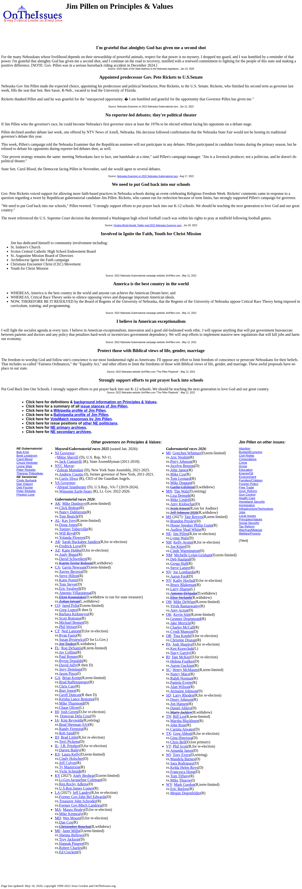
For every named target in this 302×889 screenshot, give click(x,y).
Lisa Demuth (180, 495)
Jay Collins (67, 652)
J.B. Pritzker (69, 746)
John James (179, 470)
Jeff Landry (81, 793)
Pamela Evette (181, 683)
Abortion (244, 448)
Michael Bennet (71, 623)
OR (168, 636)
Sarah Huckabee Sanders (81, 542)
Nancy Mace (179, 674)
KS (57, 754)
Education (246, 470)
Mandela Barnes (182, 759)
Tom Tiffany (179, 776)
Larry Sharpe (180, 589)
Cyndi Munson (181, 632)
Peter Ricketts (26, 470)
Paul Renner (68, 657)
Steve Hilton (68, 576)
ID (57, 737)
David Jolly (68, 665)
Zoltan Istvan (69, 601)
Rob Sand (66, 733)
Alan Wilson (179, 687)
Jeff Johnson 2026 (184, 512)
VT (168, 746)
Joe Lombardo (184, 572)
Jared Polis (70, 606)
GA (57, 678)
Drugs (243, 466)
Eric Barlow (179, 789)
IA (57, 720)
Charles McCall (182, 627)
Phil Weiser (68, 627)
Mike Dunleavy (74, 504)
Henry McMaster (186, 670)
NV (168, 572)
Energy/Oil (246, 473)
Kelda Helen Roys (184, 768)
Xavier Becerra (70, 572)
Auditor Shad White (185, 529)
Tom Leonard (180, 478)
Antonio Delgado (183, 593)
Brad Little (69, 737)
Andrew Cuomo (71, 474)
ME (57, 831)
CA (57, 567)
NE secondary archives (70, 432)
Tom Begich (68, 516)
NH (169, 542)
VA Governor (65, 483)
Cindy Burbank (27, 480)
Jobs (242, 512)
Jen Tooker (67, 644)
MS (169, 517)
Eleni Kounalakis (72, 597)
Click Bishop (69, 508)
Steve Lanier (179, 568)
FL (57, 648)
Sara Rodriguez (182, 763)
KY (57, 776)
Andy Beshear (83, 776)
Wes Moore (71, 818)
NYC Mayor (64, 466)
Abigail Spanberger (71, 487)
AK (57, 504)
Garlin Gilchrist (182, 487)
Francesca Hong (182, 772)
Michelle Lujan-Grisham (193, 555)
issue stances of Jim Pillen (103, 406)
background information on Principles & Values (115, 402)
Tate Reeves (193, 517)
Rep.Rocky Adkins (73, 784)
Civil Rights (246, 455)
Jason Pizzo (68, 674)
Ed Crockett (68, 852)
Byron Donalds (70, 661)
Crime (243, 462)
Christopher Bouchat (75, 827)
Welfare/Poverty (250, 533)
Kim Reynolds (72, 720)
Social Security (249, 523)
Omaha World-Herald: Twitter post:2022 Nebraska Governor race (147, 225)
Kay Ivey (69, 521)
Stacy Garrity (180, 653)
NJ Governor (64, 453)
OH (169, 602)
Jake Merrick (180, 623)
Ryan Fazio (67, 635)
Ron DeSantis (71, 648)
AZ (57, 550)
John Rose (178, 725)
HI (57, 712)
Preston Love (26, 494)
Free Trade (246, 487)
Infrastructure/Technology (256, 508)
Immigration (247, 505)
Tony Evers (181, 755)
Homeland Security (252, 501)
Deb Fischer (25, 487)
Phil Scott (180, 746)
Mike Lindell (180, 500)
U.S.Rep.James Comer (76, 788)
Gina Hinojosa (181, 738)
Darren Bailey (69, 750)
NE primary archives (68, 427)
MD (58, 818)
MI (168, 453)
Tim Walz (181, 491)
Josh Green (69, 712)
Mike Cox (177, 474)
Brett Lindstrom (27, 455)
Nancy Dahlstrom (72, 512)
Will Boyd (67, 533)
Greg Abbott (182, 734)
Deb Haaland (180, 559)
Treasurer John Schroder (77, 801)
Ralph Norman (181, 678)
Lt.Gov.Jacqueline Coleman (80, 780)
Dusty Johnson (181, 700)
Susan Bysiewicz (72, 640)
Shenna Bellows (71, 835)
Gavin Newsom (74, 567)
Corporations (247, 459)
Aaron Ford (179, 576)
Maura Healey (73, 810)
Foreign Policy (248, 484)
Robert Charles (70, 848)
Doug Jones (68, 525)
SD (168, 695)
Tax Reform (247, 526)
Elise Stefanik (180, 598)
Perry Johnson (181, 461)
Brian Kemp (71, 678)
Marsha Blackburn (184, 721)
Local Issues (247, 516)
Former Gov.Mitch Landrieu (80, 805)
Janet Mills (71, 831)
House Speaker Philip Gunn (191, 525)
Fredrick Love (70, 546)
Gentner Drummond (185, 619)
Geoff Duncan (70, 695)
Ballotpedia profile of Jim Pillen (81, 415)
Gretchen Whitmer (187, 453)
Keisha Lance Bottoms (76, 699)
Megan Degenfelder (185, 793)
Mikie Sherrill (67, 457)
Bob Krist (23, 452)
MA (58, 810)
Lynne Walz (24, 466)
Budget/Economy (250, 452)
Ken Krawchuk (181, 649)
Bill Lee (179, 717)
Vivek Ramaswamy (185, 606)
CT (57, 631)
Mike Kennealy (71, 814)
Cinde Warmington (184, 551)
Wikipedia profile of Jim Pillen (80, 410)
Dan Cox (66, 822)
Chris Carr (67, 686)
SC (168, 670)
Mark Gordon (184, 785)
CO (57, 606)
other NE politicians (100, 423)
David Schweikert (72, 559)
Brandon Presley (182, 521)
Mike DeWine (184, 602)
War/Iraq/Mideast (250, 530)
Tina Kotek (181, 636)
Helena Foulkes (182, 661)
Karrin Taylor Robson (75, 563)
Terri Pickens (69, 742)
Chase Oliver (69, 708)
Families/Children (251, 480)
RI (168, 657)
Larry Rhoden (183, 695)
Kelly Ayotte (183, 542)
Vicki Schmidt (70, 771)
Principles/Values (250, 519)
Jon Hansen (179, 704)
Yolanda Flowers (72, 538)
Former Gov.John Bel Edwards (82, 797)
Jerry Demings (70, 669)
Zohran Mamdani (70, 470)
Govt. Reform (248, 491)
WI (168, 755)
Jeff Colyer (67, 763)
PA (168, 644)
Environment (247, 477)
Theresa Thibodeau (30, 473)
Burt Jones (67, 691)
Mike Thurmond (71, 703)
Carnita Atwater (182, 729)
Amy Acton (179, 610)
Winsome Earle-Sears (75, 491)
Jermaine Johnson (183, 691)
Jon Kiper (177, 546)
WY (169, 785)
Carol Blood (25, 459)
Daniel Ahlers (180, 708)
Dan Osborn (25, 484)
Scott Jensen (179, 508)
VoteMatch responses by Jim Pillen (81, 419)
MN (169, 491)
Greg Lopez (68, 610)
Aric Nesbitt (179, 457)
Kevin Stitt (181, 615)
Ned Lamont (70, 631)
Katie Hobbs (71, 550)
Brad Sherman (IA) (73, 725)
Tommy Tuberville (73, 529)
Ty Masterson (69, 767)
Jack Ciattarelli (70, 461)
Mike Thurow (180, 780)
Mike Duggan (180, 483)
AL (57, 521)
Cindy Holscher (71, 759)
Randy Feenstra (71, 729)
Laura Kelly (71, 754)
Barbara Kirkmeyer (73, 614)
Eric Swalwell (69, 589)
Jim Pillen (180, 534)
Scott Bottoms (70, 618)
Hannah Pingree (71, 844)
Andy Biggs (68, 555)
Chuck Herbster (27, 462)
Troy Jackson (69, 839)
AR (57, 542)
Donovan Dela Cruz (75, 716)
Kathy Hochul (183, 580)
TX (168, 734)
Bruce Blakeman (183, 585)
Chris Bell (178, 742)
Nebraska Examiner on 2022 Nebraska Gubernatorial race (147, 176)
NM (169, 555)
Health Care (247, 498)
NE (168, 534)
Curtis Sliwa (68, 478)
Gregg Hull (178, 563)
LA (57, 793)
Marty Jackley (181, 712)
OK (169, 615)
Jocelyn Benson (182, 466)
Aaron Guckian (181, 666)
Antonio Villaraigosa (75, 593)
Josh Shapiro (182, 644)
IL (56, 746)
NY (168, 580)
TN (168, 717)
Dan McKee (181, 657)
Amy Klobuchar (182, 504)
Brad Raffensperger (74, 682)
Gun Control (247, 494)
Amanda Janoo (181, 751)
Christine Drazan (183, 640)
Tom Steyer (68, 584)
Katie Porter (68, 580)
